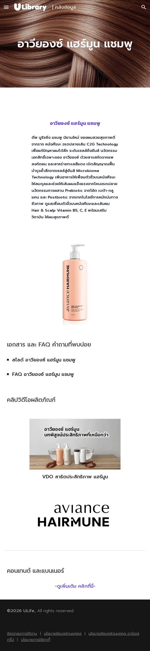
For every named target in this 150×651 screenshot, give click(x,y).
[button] (6, 7)
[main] (75, 44)
